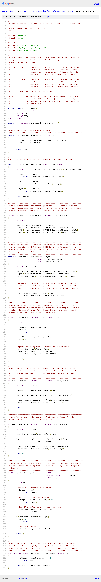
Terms (26, 578)
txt (91, 578)
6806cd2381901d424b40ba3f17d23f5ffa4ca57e (42, 11)
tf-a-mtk (13, 11)
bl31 (72, 11)
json (97, 578)
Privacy (20, 578)
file (50, 17)
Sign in (96, 4)
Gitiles (14, 578)
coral (4, 11)
